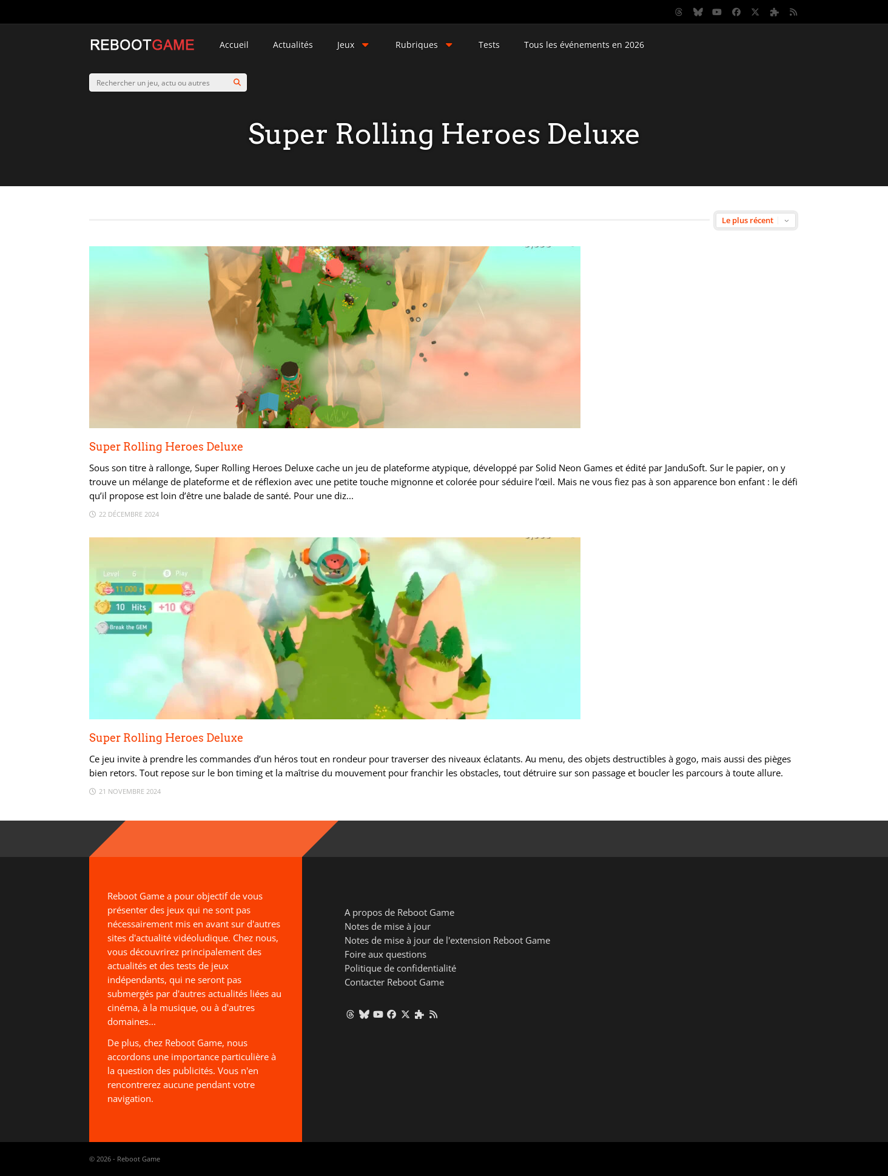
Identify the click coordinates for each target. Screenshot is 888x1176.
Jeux (354, 44)
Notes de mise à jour (388, 926)
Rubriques (425, 44)
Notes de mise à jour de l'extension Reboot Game (447, 940)
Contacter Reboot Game (394, 982)
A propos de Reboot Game (399, 912)
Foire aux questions (385, 954)
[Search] (237, 82)
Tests (489, 44)
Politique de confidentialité (400, 968)
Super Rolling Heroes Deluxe (166, 446)
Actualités (293, 44)
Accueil (234, 44)
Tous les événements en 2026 (584, 44)
